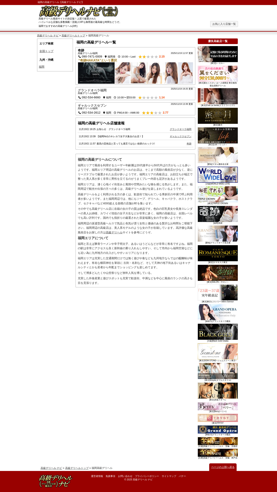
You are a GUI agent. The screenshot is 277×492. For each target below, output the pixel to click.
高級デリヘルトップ (73, 35)
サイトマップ (169, 476)
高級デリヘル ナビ (71, 2)
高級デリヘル (114, 232)
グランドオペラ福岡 (92, 90)
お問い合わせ (125, 476)
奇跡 (81, 50)
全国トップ (46, 51)
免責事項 (110, 476)
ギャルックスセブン (92, 105)
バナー (182, 476)
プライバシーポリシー (147, 476)
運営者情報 (97, 476)
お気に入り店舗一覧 (224, 23)
